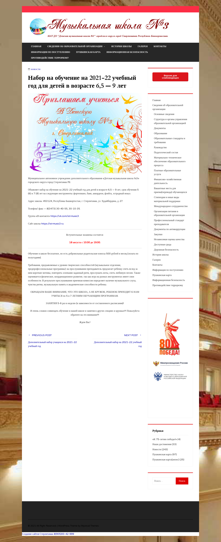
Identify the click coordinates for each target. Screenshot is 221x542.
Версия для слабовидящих (170, 76)
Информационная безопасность (127, 52)
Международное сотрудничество (171, 206)
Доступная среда (162, 244)
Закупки (158, 234)
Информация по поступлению (50, 52)
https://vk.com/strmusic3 (64, 216)
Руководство (160, 147)
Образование (160, 133)
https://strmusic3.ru (52, 223)
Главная (36, 46)
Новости (35, 69)
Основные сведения (164, 114)
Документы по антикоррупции (169, 229)
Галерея (143, 46)
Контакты (160, 46)
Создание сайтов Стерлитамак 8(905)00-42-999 (48, 533)
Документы (160, 128)
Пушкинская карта (88, 52)
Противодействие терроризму (50, 58)
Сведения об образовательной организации (76, 46)
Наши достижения (161, 444)
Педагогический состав (166, 152)
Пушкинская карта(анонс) (165, 459)
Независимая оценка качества (169, 239)
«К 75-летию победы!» (164, 439)
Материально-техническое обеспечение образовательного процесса (170, 161)
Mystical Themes (90, 526)
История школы (121, 46)
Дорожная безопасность (166, 249)
